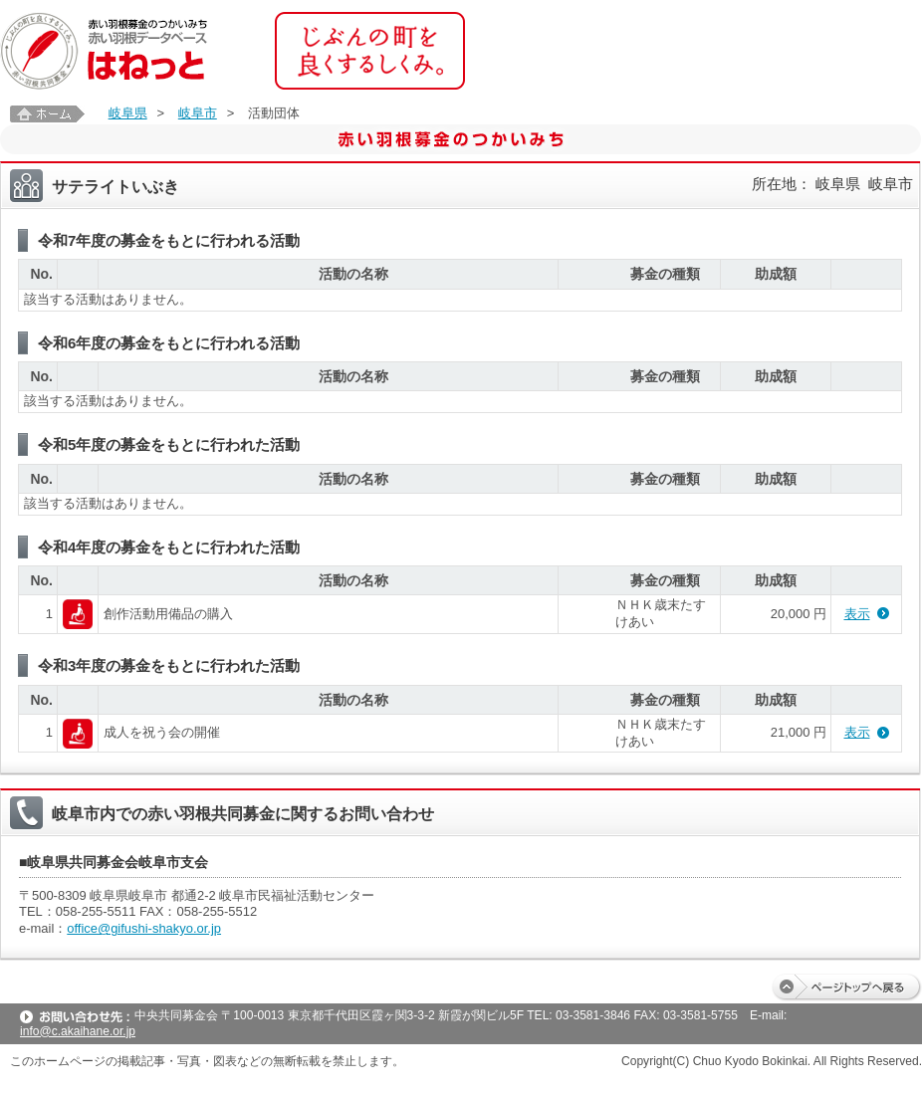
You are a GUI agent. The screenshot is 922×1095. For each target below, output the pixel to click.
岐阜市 (197, 113)
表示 (857, 613)
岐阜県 (128, 113)
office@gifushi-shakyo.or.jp (144, 928)
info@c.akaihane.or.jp (77, 1031)
